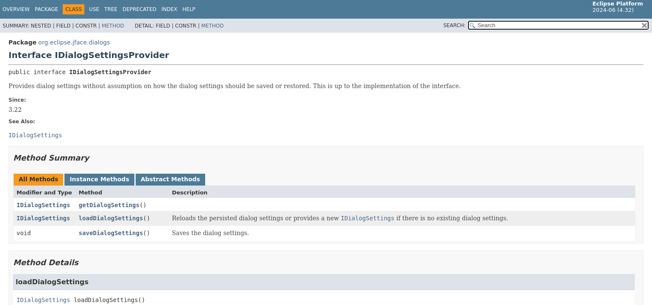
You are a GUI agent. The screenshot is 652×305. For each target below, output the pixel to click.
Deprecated (139, 9)
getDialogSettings (109, 205)
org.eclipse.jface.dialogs (74, 42)
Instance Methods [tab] (99, 179)
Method (113, 26)
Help (188, 9)
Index (170, 9)
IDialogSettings (43, 205)
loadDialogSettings (111, 218)
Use (94, 9)
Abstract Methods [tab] (170, 179)
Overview (16, 9)
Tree (110, 9)
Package (46, 9)
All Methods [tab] (38, 179)
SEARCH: (454, 25)
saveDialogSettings (111, 233)
